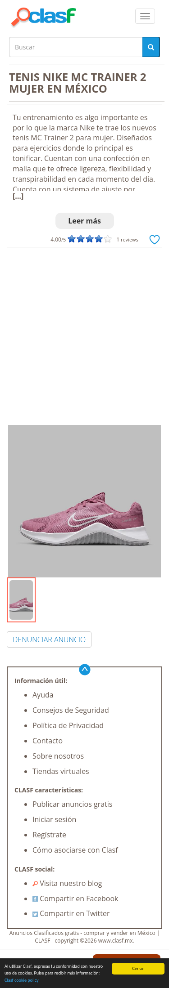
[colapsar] (145, 16)
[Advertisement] (84, 336)
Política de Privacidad (68, 725)
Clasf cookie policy (22, 980)
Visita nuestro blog (67, 883)
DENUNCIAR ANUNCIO (49, 639)
